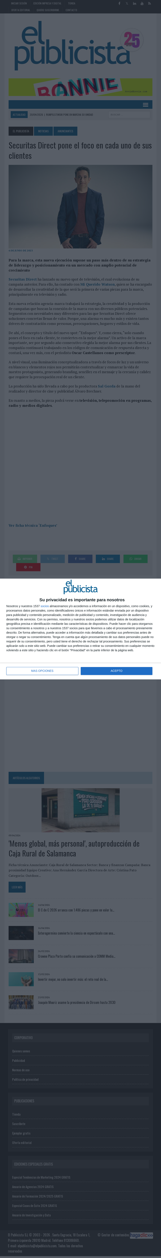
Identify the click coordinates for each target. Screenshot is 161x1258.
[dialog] (80, 629)
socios (44, 606)
